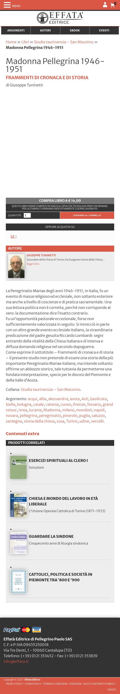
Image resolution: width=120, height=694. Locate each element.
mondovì (84, 410)
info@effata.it (16, 661)
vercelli (97, 421)
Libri (25, 42)
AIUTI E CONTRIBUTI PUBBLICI (99, 684)
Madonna (52, 410)
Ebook (75, 30)
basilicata (98, 398)
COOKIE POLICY (33, 684)
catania (52, 404)
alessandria (58, 398)
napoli (99, 410)
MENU (16, 6)
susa (60, 421)
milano (68, 410)
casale (38, 404)
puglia (84, 415)
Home (11, 42)
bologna (24, 404)
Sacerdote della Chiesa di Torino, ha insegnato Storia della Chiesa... (60, 266)
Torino (72, 421)
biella (10, 404)
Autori (45, 30)
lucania (35, 410)
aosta (75, 398)
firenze (79, 404)
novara (12, 415)
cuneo (66, 404)
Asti (85, 398)
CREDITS (112, 689)
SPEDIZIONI (75, 684)
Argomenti (15, 30)
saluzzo (98, 415)
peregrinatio (50, 415)
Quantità (14, 215)
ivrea (23, 410)
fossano (94, 404)
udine (84, 421)
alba (43, 398)
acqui (33, 398)
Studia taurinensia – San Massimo (63, 42)
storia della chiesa (39, 421)
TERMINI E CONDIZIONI (55, 684)
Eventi (104, 30)
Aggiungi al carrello (87, 215)
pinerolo (70, 415)
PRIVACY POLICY (14, 684)
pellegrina (29, 415)
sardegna (14, 421)
